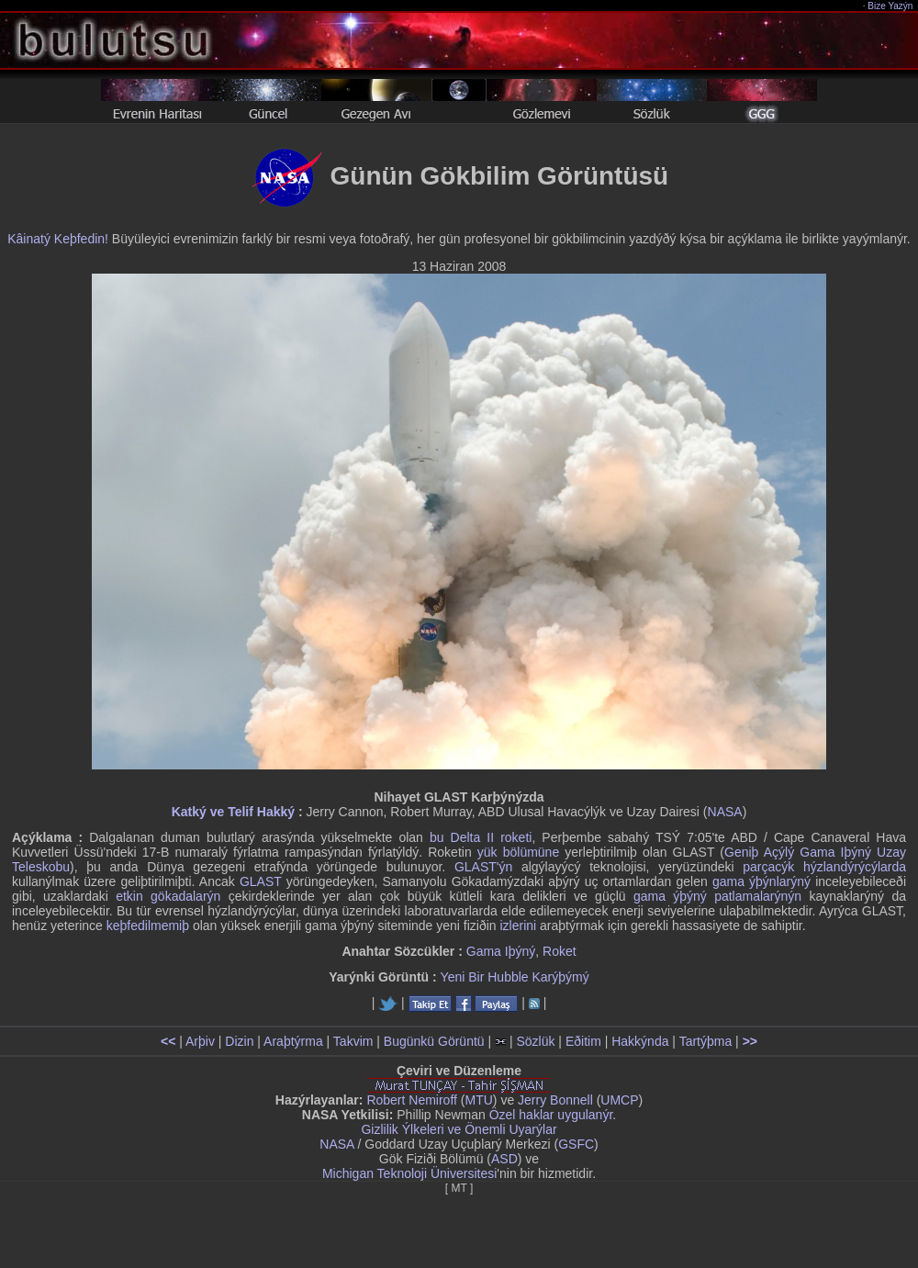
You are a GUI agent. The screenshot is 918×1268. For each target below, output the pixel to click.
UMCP (619, 1100)
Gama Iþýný (500, 951)
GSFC (576, 1144)
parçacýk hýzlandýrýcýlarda (824, 866)
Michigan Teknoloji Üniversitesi (409, 1173)
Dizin (239, 1041)
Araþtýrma (293, 1041)
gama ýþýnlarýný (761, 881)
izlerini (518, 925)
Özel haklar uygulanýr (551, 1114)
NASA (725, 811)
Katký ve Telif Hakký (233, 811)
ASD (504, 1158)
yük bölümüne (518, 852)
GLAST (261, 881)
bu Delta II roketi (481, 837)
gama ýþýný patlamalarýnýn (717, 896)
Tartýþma (706, 1041)
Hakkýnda (639, 1041)
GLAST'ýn (483, 866)
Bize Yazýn (891, 6)
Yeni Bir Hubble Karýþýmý (515, 977)
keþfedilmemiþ (147, 925)
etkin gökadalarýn (168, 896)
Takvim (353, 1041)
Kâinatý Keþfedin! (57, 238)
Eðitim (583, 1041)
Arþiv (200, 1041)
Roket (560, 951)
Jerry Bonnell (555, 1100)
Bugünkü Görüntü (434, 1041)
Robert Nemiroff (411, 1100)
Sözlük (535, 1041)
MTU (479, 1100)
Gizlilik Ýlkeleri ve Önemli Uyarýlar (458, 1129)
